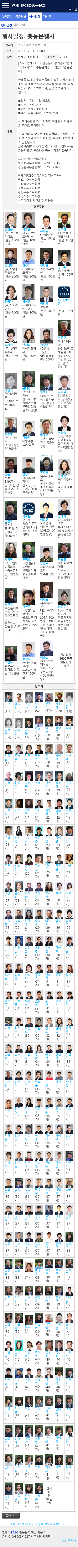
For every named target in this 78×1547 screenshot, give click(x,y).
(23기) (69, 810)
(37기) (39, 1190)
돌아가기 (10, 1515)
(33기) (8, 1055)
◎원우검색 (69, 1540)
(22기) (49, 810)
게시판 (47, 16)
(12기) (69, 728)
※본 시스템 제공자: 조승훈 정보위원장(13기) (39, 1524)
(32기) (29, 1029)
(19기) (29, 756)
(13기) (8, 756)
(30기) (39, 948)
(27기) (59, 866)
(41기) (69, 1380)
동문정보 (20, 16)
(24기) (69, 838)
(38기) (69, 1244)
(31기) (39, 975)
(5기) (39, 702)
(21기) (69, 783)
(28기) (19, 893)
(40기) (59, 1325)
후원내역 (19, 25)
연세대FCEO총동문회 (29, 5)
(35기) (19, 1082)
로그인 (73, 9)
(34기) (19, 1055)
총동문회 (6, 16)
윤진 (27, 1326)
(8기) (49, 702)
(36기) (69, 1136)
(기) (29, 1270)
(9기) (29, 728)
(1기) (8, 702)
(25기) (19, 866)
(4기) (29, 702)
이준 (7, 1110)
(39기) (49, 1270)
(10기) (39, 728)
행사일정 (34, 16)
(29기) (19, 921)
